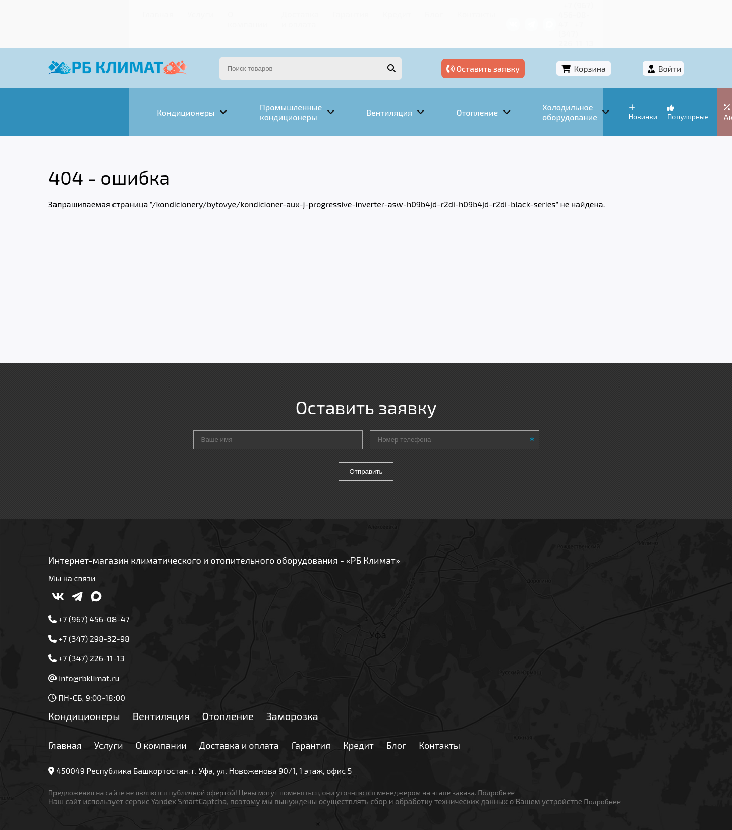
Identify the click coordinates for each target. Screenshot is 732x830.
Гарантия (305, 12)
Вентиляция (183, 686)
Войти (646, 49)
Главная (91, 12)
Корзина (591, 49)
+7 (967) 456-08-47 (551, 12)
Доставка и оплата (242, 12)
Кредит (346, 12)
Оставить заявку (508, 49)
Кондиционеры (107, 686)
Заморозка (315, 686)
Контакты (416, 12)
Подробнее (519, 762)
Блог (378, 12)
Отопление (250, 686)
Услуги (129, 12)
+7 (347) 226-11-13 (627, 12)
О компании (174, 12)
